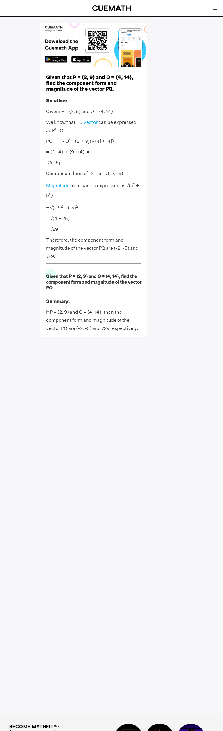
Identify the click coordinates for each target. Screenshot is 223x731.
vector (91, 122)
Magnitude (58, 186)
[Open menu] (215, 8)
